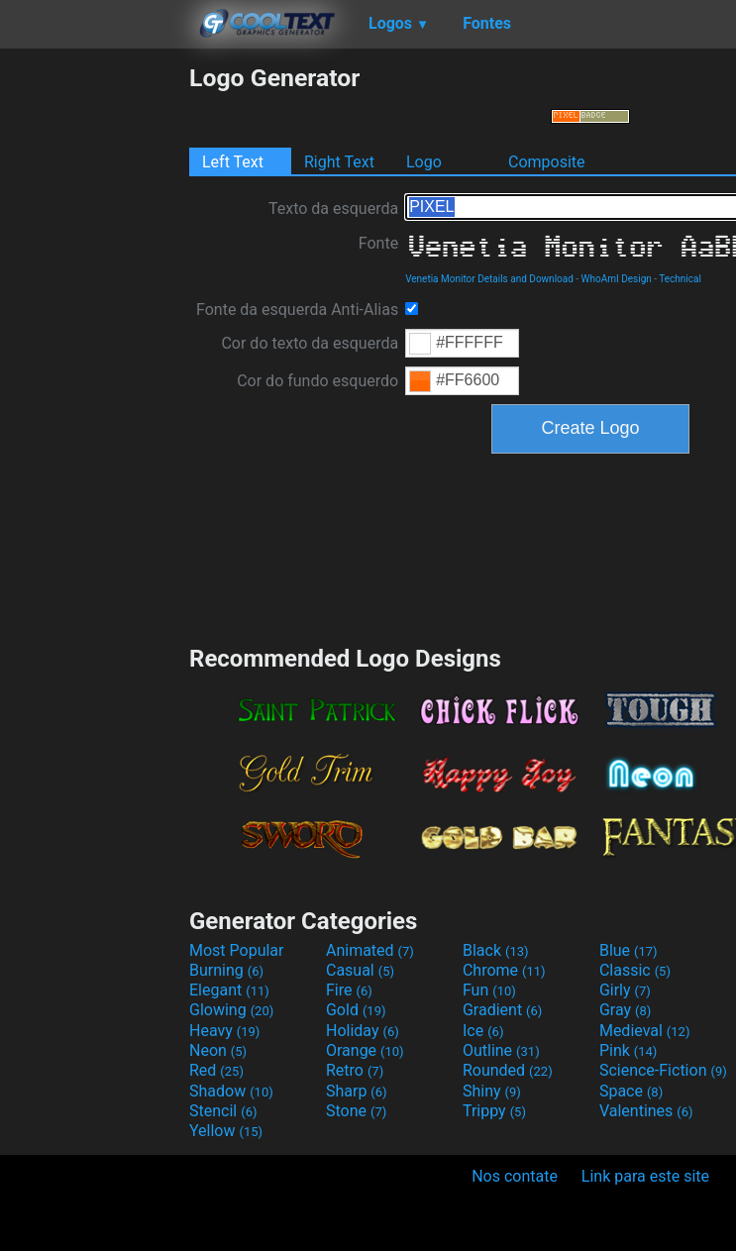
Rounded (508, 1070)
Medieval (644, 1030)
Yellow (226, 1130)
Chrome (504, 970)
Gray (625, 1009)
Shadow (231, 1091)
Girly (625, 990)
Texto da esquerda (333, 208)
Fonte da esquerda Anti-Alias (297, 309)
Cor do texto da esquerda (309, 343)
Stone (356, 1110)
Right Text (339, 162)
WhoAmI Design (616, 278)
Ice (483, 1030)
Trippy (494, 1110)
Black (496, 950)
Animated (370, 950)
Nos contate (515, 1176)
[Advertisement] (94, 360)
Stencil (223, 1110)
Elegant (229, 990)
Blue (628, 950)
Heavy (224, 1030)
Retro (354, 1070)
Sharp (356, 1091)
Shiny (492, 1091)
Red (216, 1070)
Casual (360, 970)
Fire (349, 990)
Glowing (231, 1009)
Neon (218, 1050)
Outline (501, 1050)
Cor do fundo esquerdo (317, 380)
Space (631, 1091)
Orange (365, 1050)
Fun (489, 990)
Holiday (362, 1030)
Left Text (232, 162)
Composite (546, 162)
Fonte (378, 243)
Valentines (646, 1110)
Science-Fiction (663, 1070)
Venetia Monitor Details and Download (489, 278)
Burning (226, 970)
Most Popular (236, 950)
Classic (635, 970)
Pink (628, 1050)
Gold (356, 1009)
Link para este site (645, 1176)
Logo (424, 162)
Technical (680, 278)
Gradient (502, 1009)
